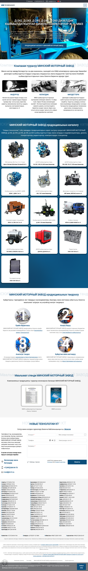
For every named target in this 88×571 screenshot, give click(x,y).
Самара (32, 523)
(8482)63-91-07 (69, 501)
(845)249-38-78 (39, 529)
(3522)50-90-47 (38, 484)
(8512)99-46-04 (12, 488)
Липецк (32, 488)
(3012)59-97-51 (69, 508)
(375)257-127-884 (39, 491)
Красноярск (33, 482)
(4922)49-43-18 (11, 501)
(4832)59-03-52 (10, 495)
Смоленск (62, 486)
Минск (32, 491)
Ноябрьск (33, 505)
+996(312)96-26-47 (79, 535)
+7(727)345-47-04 (12, 535)
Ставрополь (62, 489)
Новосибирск (34, 503)
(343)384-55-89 (13, 508)
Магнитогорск (34, 489)
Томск (61, 503)
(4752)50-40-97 (68, 495)
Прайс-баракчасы (69, 560)
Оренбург (32, 510)
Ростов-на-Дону (34, 520)
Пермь (32, 514)
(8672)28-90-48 (13, 499)
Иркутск (3, 514)
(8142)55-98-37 (42, 516)
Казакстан (4, 535)
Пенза (32, 512)
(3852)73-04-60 (10, 489)
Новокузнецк (34, 501)
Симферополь (63, 484)
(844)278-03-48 (11, 503)
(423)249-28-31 (13, 497)
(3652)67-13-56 (71, 484)
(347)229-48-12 (66, 512)
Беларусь (25, 535)
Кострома (4, 527)
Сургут (61, 491)
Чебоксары (62, 516)
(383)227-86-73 (42, 503)
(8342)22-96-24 (39, 527)
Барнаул (3, 489)
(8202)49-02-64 (69, 520)
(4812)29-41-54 (69, 486)
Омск (31, 506)
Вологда (3, 505)
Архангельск (5, 486)
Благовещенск (5, 493)
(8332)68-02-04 (9, 523)
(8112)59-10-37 (38, 518)
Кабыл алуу (81, 567)
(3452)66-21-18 (68, 506)
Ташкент (61, 497)
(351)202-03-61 (70, 518)
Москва (32, 493)
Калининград (5, 518)
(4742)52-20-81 (39, 488)
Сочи (60, 488)
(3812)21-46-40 (37, 506)
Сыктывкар (62, 493)
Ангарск (3, 484)
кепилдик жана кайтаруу (48, 556)
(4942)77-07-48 (11, 527)
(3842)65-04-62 (11, 522)
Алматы (3, 482)
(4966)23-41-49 (11, 525)
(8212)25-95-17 (70, 493)
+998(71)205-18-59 (56, 535)
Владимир (4, 501)
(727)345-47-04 (10, 482)
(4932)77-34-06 (11, 510)
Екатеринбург (5, 508)
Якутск (61, 523)
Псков (32, 518)
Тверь (60, 499)
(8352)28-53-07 (70, 516)
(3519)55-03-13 (42, 489)
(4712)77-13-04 (38, 486)
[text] (57, 450)
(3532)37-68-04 (40, 510)
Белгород (4, 491)
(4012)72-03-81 (13, 518)
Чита (60, 522)
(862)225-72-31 (66, 488)
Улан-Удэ (61, 508)
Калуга (3, 520)
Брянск (3, 495)
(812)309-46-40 (44, 525)
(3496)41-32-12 (40, 505)
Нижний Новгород (35, 499)
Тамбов (61, 495)
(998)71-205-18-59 (69, 497)
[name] (41, 434)
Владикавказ (5, 499)
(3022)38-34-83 (66, 522)
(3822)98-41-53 (67, 503)
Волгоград (4, 503)
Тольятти (61, 501)
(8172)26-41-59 (10, 505)
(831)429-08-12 (45, 499)
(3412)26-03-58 (10, 512)
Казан (3, 516)
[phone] (41, 440)
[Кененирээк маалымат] (15, 153)
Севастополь (63, 482)
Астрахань (4, 488)
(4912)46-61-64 (39, 522)
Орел (31, 508)
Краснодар (4, 529)
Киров (3, 523)
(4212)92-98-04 (70, 514)
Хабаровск (62, 514)
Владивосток (5, 497)
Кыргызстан (69, 535)
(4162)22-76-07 (14, 493)
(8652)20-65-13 (70, 489)
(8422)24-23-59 (70, 510)
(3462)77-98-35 (67, 491)
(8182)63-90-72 (13, 486)
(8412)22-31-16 (38, 512)
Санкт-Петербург (35, 525)
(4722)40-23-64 (11, 491)
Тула (60, 505)
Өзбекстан (48, 535)
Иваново (3, 510)
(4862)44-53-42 (37, 508)
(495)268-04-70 (39, 493)
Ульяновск (62, 510)
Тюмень (61, 506)
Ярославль (62, 525)
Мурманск (33, 495)
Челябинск (62, 518)
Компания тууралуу (19, 560)
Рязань (32, 522)
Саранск (32, 527)
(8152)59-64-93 (40, 495)
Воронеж (3, 506)
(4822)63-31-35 (67, 499)
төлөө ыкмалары (37, 556)
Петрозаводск (34, 516)
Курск (32, 486)
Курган (32, 484)
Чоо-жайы (28, 560)
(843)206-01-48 (9, 516)
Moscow (67, 429)
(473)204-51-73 (11, 506)
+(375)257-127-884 (34, 535)
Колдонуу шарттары (60, 462)
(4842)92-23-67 (10, 520)
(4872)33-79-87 (66, 505)
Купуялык (49, 462)
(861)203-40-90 (12, 529)
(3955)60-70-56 (10, 484)
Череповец (62, 520)
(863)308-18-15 (43, 520)
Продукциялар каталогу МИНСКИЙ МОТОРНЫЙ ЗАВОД (44, 45)
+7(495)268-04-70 (39, 1)
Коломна (3, 525)
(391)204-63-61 (41, 482)
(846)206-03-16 (39, 523)
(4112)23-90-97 (67, 523)
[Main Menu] (85, 5)
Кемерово (4, 522)
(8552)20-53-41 (46, 497)
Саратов (32, 529)
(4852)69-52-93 (70, 525)
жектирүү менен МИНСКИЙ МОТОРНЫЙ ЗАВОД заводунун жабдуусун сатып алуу (63, 554)
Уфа (60, 512)
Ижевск (3, 512)
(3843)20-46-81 (42, 501)
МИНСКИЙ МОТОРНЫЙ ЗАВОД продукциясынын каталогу (48, 560)
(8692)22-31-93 (71, 482)
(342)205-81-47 (38, 514)
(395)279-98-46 (10, 514)
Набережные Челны (36, 497)
